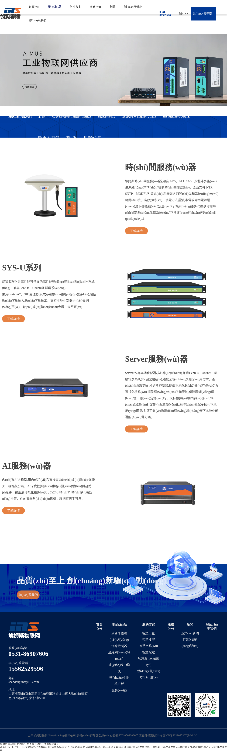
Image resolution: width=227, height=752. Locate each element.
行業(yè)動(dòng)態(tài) (189, 643)
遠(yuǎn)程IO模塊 (176, 116)
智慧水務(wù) (148, 646)
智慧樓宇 (148, 639)
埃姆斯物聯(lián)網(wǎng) (71, 116)
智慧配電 (148, 652)
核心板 (71, 137)
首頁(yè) (34, 6)
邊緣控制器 (106, 116)
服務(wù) (95, 6)
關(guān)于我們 (133, 6)
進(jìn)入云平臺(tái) (202, 16)
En (183, 14)
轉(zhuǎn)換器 (48, 137)
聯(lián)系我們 (37, 20)
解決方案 (75, 6)
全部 (41, 116)
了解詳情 (200, 231)
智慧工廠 (148, 633)
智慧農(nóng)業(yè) (148, 662)
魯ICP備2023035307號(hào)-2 (180, 735)
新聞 (112, 6)
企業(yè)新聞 (190, 633)
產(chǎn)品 (54, 6)
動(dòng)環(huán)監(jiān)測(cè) (148, 674)
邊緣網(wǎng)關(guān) (139, 116)
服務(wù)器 (92, 137)
